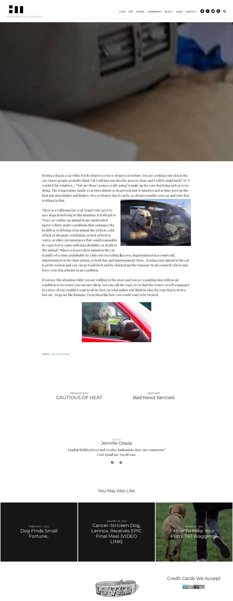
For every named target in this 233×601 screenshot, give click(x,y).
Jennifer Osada (116, 443)
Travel (140, 11)
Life (130, 11)
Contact (191, 11)
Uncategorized (60, 354)
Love (122, 11)
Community (155, 11)
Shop (179, 11)
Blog (168, 11)
